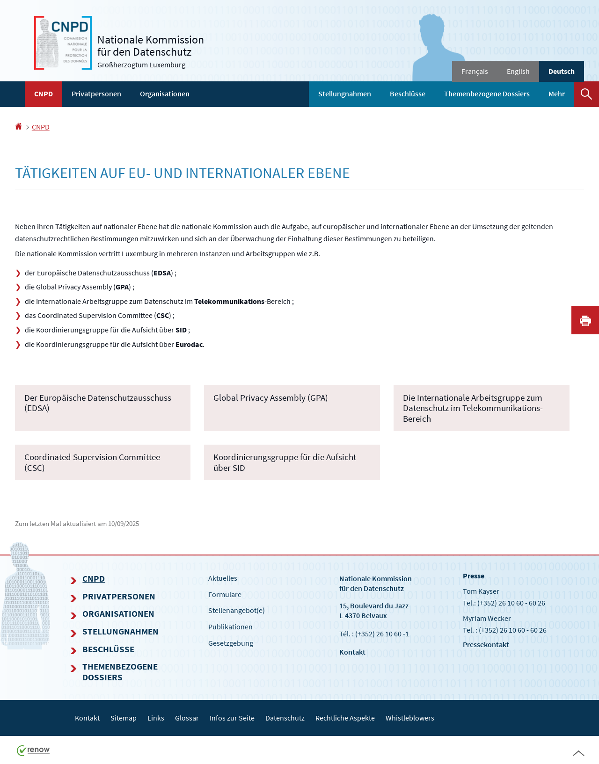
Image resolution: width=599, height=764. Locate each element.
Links (155, 717)
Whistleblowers (410, 717)
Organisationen (165, 93)
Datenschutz (285, 717)
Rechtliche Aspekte (345, 717)
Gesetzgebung (230, 643)
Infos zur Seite (232, 717)
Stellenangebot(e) (236, 610)
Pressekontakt (486, 644)
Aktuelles (222, 578)
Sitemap (123, 717)
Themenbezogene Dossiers (487, 93)
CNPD (43, 93)
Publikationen (230, 626)
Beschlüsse (407, 93)
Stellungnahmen (344, 93)
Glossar (187, 717)
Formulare (224, 594)
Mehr (556, 93)
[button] (586, 94)
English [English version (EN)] (518, 71)
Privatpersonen (96, 93)
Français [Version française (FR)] (474, 71)
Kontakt (352, 651)
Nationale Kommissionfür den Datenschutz (375, 583)
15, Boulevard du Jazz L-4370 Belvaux (374, 610)
